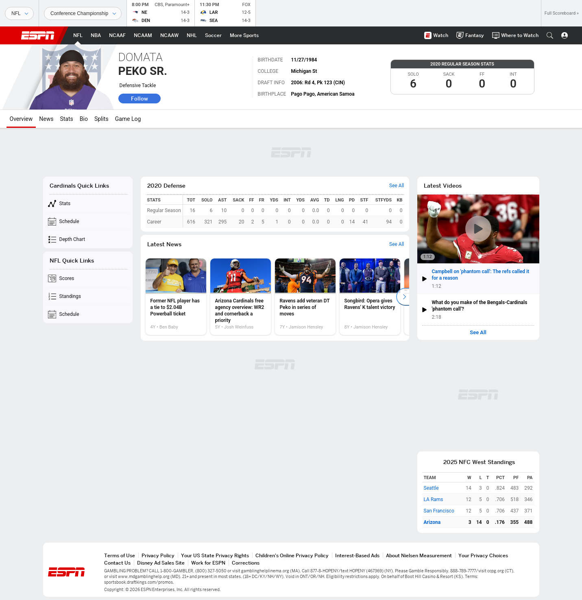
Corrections (245, 563)
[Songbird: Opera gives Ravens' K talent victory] (370, 296)
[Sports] (19, 13)
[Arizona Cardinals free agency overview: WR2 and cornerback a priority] (240, 296)
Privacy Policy (158, 555)
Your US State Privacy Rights (215, 555)
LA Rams (433, 499)
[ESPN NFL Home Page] (78, 35)
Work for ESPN (208, 563)
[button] (550, 35)
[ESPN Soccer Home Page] (213, 35)
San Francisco (439, 511)
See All (478, 332)
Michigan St (304, 71)
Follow (139, 98)
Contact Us (117, 563)
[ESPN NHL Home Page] (192, 35)
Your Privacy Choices (483, 555)
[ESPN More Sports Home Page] (244, 35)
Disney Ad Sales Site (161, 563)
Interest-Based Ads (357, 555)
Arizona (432, 522)
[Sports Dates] (82, 13)
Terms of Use (119, 555)
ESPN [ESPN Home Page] (37, 35)
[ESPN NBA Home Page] (96, 35)
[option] (176, 296)
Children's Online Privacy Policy (292, 555)
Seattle (431, 488)
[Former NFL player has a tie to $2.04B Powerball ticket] (176, 296)
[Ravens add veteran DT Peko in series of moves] (305, 296)
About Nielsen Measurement (419, 555)
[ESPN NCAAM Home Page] (143, 35)
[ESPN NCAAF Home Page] (117, 35)
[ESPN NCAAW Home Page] (169, 35)
